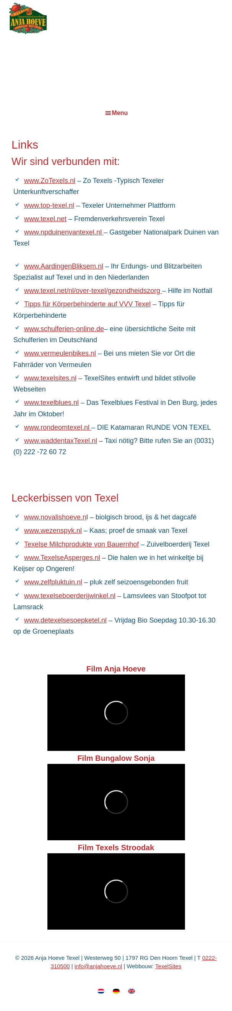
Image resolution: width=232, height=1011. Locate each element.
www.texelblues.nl (51, 402)
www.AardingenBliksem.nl (63, 266)
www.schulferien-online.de (64, 329)
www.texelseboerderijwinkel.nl (69, 596)
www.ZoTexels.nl (49, 180)
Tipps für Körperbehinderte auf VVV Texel (87, 304)
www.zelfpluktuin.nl (53, 582)
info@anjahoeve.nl (98, 966)
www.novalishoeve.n (55, 517)
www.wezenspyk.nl (53, 530)
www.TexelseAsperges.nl (62, 557)
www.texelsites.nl (50, 378)
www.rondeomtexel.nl (57, 427)
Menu (120, 113)
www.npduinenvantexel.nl (64, 232)
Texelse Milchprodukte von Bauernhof (81, 544)
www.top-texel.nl (49, 205)
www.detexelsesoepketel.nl (65, 620)
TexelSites (168, 966)
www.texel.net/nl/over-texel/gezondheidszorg (93, 290)
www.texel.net (45, 219)
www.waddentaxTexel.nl (60, 441)
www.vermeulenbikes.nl (60, 353)
